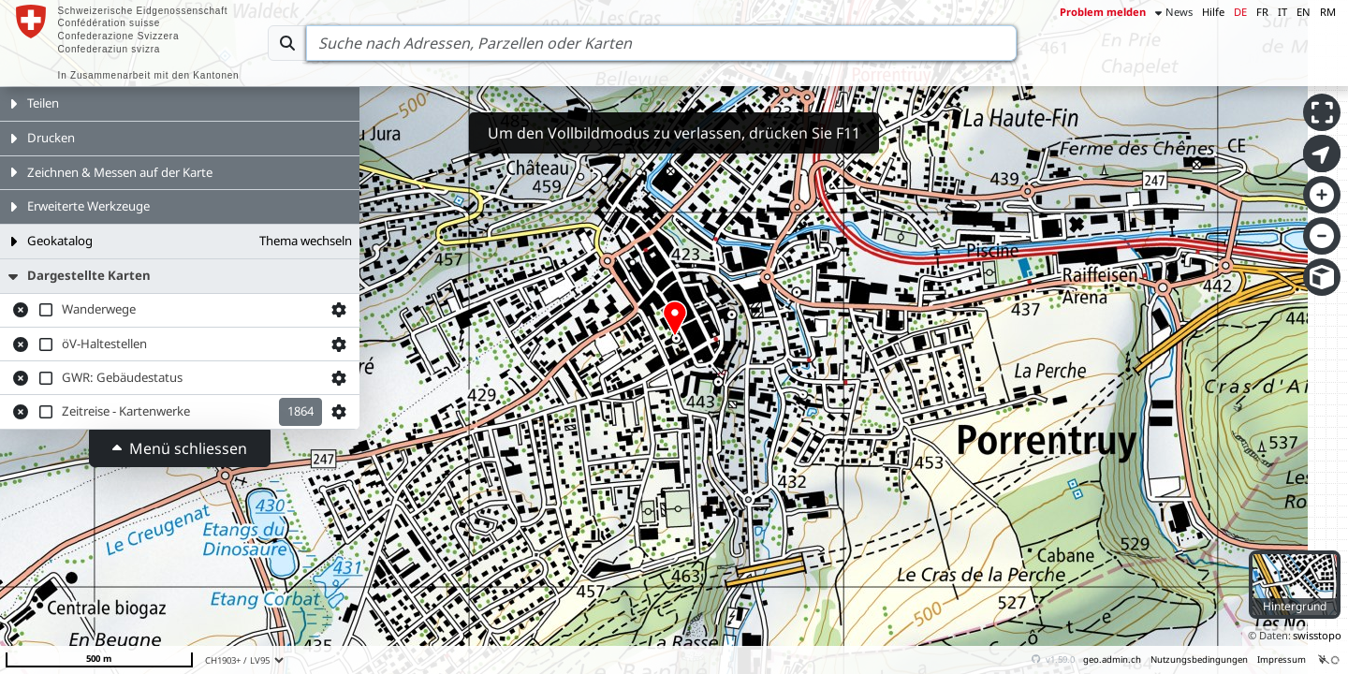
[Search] (661, 43)
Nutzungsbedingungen (1199, 659)
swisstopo (1317, 635)
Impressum (1281, 659)
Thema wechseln (305, 240)
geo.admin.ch (1112, 659)
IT (1282, 12)
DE (1240, 12)
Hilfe (1213, 12)
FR (1262, 12)
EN (1304, 12)
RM (1328, 12)
